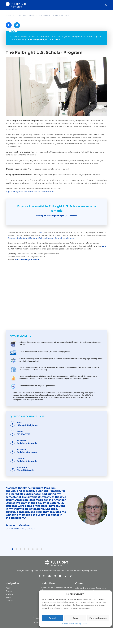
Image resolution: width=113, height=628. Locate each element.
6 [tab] (33, 549)
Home (8, 15)
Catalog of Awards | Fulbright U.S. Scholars (39, 40)
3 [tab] (20, 549)
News (8, 598)
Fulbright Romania (27, 443)
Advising (10, 594)
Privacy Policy (81, 623)
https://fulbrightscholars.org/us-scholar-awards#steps (30, 192)
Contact (9, 601)
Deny (75, 618)
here (104, 246)
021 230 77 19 (23, 434)
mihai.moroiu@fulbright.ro (27, 260)
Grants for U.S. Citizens (25, 15)
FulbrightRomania (27, 452)
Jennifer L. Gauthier (18, 525)
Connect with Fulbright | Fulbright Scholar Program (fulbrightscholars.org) (41, 238)
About (8, 588)
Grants (8, 591)
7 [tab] (37, 549)
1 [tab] (12, 549)
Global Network (25, 470)
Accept (52, 618)
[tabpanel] (56, 510)
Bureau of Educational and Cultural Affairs (56, 589)
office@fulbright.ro (27, 425)
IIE (41, 233)
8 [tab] (41, 549)
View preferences (98, 618)
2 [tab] (16, 549)
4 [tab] (24, 549)
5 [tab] (28, 549)
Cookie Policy (68, 623)
